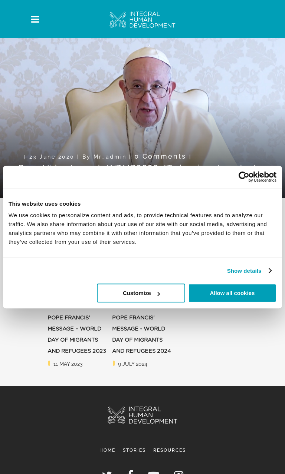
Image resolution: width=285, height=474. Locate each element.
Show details (244, 271)
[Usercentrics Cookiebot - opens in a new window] (244, 176)
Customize (141, 293)
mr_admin (110, 156)
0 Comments (160, 156)
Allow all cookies (232, 293)
